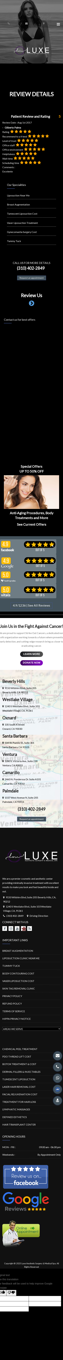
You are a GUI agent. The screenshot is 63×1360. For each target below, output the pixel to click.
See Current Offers (31, 524)
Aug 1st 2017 (24, 122)
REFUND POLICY (12, 1003)
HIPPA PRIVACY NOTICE (16, 1018)
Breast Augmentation (18, 204)
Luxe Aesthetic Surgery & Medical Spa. (39, 1263)
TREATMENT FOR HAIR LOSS (19, 1101)
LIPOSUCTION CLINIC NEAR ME (21, 958)
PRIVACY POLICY (12, 995)
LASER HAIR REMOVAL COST (19, 1086)
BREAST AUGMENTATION (17, 950)
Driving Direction (39, 915)
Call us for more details (31, 263)
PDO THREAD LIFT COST (16, 1056)
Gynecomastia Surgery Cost (22, 231)
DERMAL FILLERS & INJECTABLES (21, 1071)
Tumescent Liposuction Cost (22, 213)
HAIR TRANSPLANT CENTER (19, 1124)
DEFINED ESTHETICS (14, 1116)
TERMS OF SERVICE (13, 1011)
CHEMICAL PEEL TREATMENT (19, 1048)
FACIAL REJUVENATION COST (19, 1094)
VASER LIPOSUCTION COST (18, 980)
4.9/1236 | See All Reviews (31, 605)
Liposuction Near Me (18, 195)
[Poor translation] (11, 1293)
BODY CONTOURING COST (18, 973)
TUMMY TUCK (11, 965)
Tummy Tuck (14, 240)
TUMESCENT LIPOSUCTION (18, 1079)
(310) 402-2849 (30, 268)
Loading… (31, 389)
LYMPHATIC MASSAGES (16, 1109)
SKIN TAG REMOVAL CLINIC (18, 988)
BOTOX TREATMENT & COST (19, 1064)
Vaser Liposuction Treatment (22, 222)
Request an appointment (31, 277)
